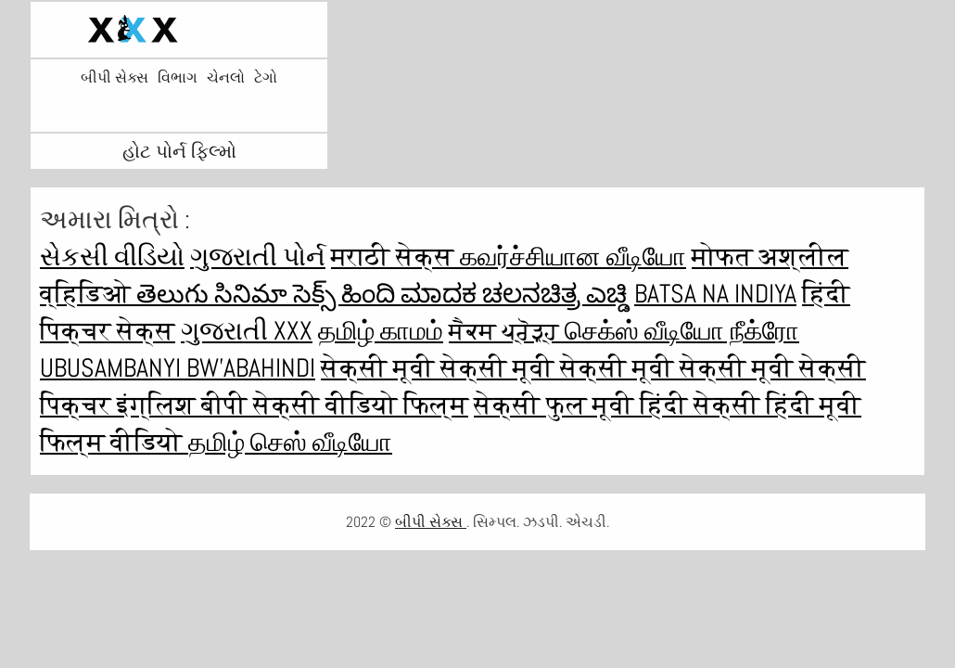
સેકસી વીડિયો (112, 256)
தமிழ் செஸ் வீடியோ (290, 442)
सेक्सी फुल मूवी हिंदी (584, 405)
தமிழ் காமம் (380, 331)
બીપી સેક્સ (114, 78)
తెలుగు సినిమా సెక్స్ (238, 293)
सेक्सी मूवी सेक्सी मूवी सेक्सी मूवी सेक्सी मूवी (560, 368)
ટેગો (265, 78)
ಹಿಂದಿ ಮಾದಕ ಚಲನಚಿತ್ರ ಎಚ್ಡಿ (485, 293)
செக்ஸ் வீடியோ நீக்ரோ (682, 331)
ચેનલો (226, 78)
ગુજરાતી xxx (246, 331)
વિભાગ (177, 78)
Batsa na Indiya (715, 293)
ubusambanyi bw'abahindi (177, 368)
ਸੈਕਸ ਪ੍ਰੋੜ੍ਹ (507, 331)
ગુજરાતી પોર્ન (257, 256)
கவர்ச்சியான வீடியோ (573, 256)
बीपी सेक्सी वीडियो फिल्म (334, 405)
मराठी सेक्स (395, 256)
